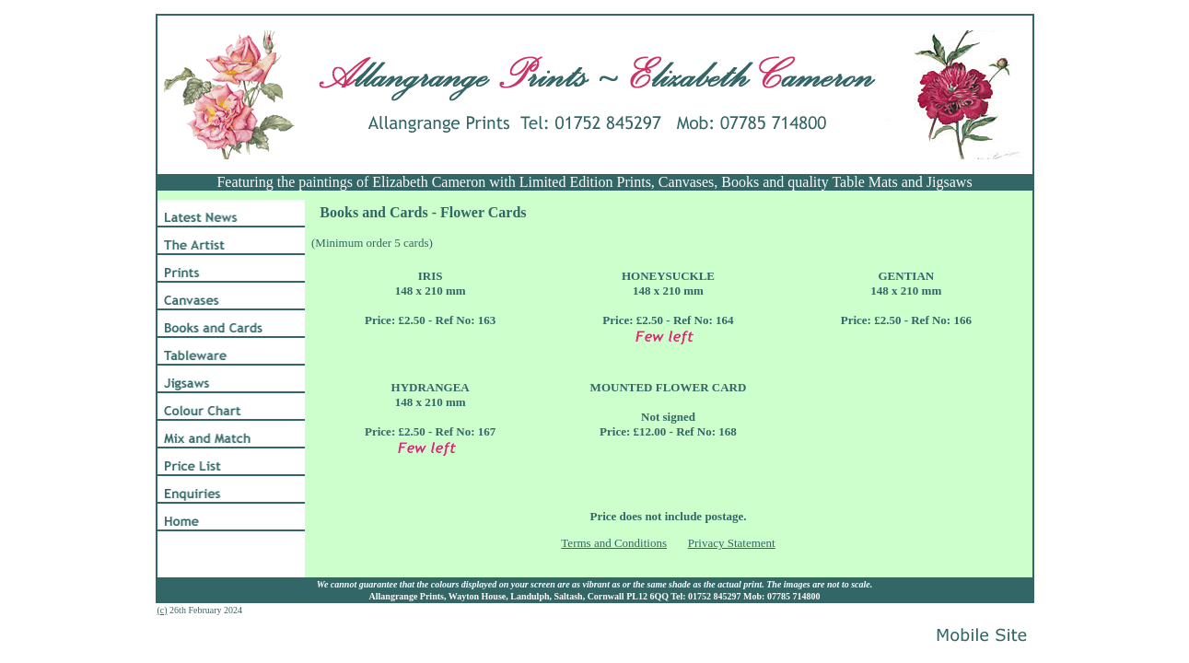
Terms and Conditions (614, 543)
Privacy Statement (731, 543)
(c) (162, 610)
